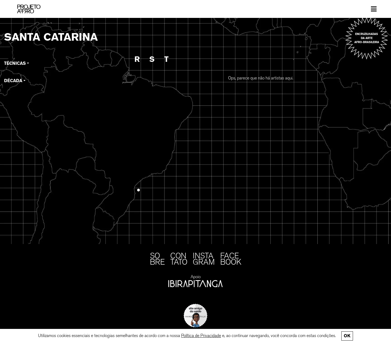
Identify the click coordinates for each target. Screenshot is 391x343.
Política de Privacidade (201, 335)
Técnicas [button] (15, 63)
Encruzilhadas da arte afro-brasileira (366, 38)
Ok (347, 335)
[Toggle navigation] (373, 9)
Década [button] (13, 80)
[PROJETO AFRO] (29, 9)
